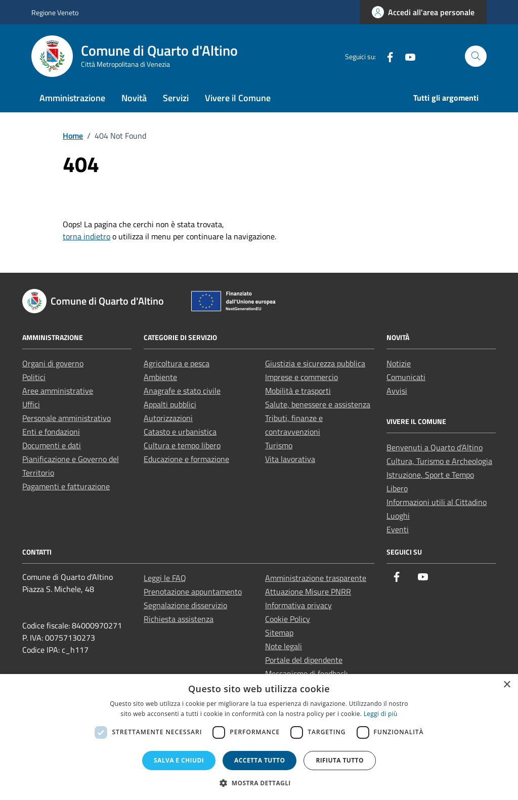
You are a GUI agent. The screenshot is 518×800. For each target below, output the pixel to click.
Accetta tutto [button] (259, 760)
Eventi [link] (397, 529)
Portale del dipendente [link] (303, 660)
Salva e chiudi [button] (179, 760)
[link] (423, 12)
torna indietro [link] (86, 236)
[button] (259, 783)
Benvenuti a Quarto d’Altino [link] (434, 447)
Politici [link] (34, 377)
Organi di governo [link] (52, 363)
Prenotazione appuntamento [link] (193, 591)
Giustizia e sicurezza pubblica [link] (315, 363)
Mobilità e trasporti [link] (298, 391)
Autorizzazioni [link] (168, 418)
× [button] (506, 685)
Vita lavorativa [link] (290, 459)
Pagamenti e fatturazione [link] (66, 486)
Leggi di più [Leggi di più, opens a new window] (381, 713)
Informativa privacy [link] (298, 605)
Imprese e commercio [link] (301, 377)
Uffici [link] (31, 404)
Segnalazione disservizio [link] (185, 605)
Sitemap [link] (279, 632)
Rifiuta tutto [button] (340, 760)
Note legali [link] (283, 646)
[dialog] (259, 737)
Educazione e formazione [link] (186, 459)
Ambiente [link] (160, 377)
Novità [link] (134, 98)
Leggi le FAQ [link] (165, 578)
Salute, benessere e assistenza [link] (317, 404)
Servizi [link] (176, 98)
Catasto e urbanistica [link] (180, 432)
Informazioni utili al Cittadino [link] (436, 502)
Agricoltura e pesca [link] (176, 363)
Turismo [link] (278, 445)
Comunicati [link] (405, 377)
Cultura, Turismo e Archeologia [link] (439, 461)
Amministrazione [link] (72, 98)
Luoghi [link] (398, 516)
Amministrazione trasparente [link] (315, 578)
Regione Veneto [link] (54, 12)
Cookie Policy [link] (287, 619)
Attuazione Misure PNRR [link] (308, 591)
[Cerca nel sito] (476, 56)
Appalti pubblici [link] (170, 404)
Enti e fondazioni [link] (51, 432)
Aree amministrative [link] (57, 391)
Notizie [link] (398, 363)
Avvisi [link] (396, 391)
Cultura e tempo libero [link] (182, 445)
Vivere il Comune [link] (238, 98)
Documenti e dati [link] (51, 445)
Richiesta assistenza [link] (178, 619)
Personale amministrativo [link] (66, 418)
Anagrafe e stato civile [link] (182, 391)
